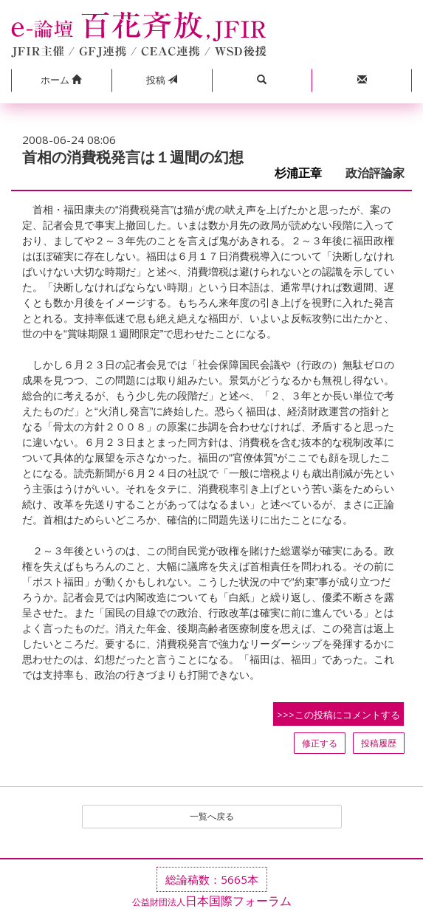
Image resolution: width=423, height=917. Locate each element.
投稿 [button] (161, 79)
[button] (61, 80)
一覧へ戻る (212, 816)
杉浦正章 (304, 173)
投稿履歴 (378, 743)
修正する (319, 743)
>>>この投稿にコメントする (338, 714)
